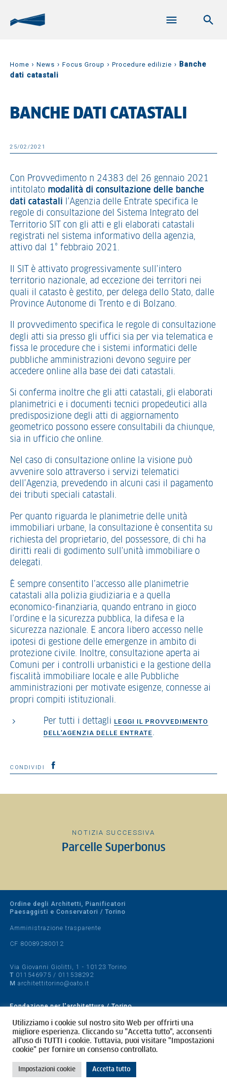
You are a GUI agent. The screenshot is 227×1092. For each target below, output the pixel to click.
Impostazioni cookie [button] (47, 1069)
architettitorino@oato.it (53, 983)
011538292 (76, 974)
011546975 (33, 974)
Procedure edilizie (142, 64)
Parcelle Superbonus (113, 848)
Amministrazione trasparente (55, 928)
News (46, 64)
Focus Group (83, 64)
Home (19, 64)
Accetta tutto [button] (111, 1069)
